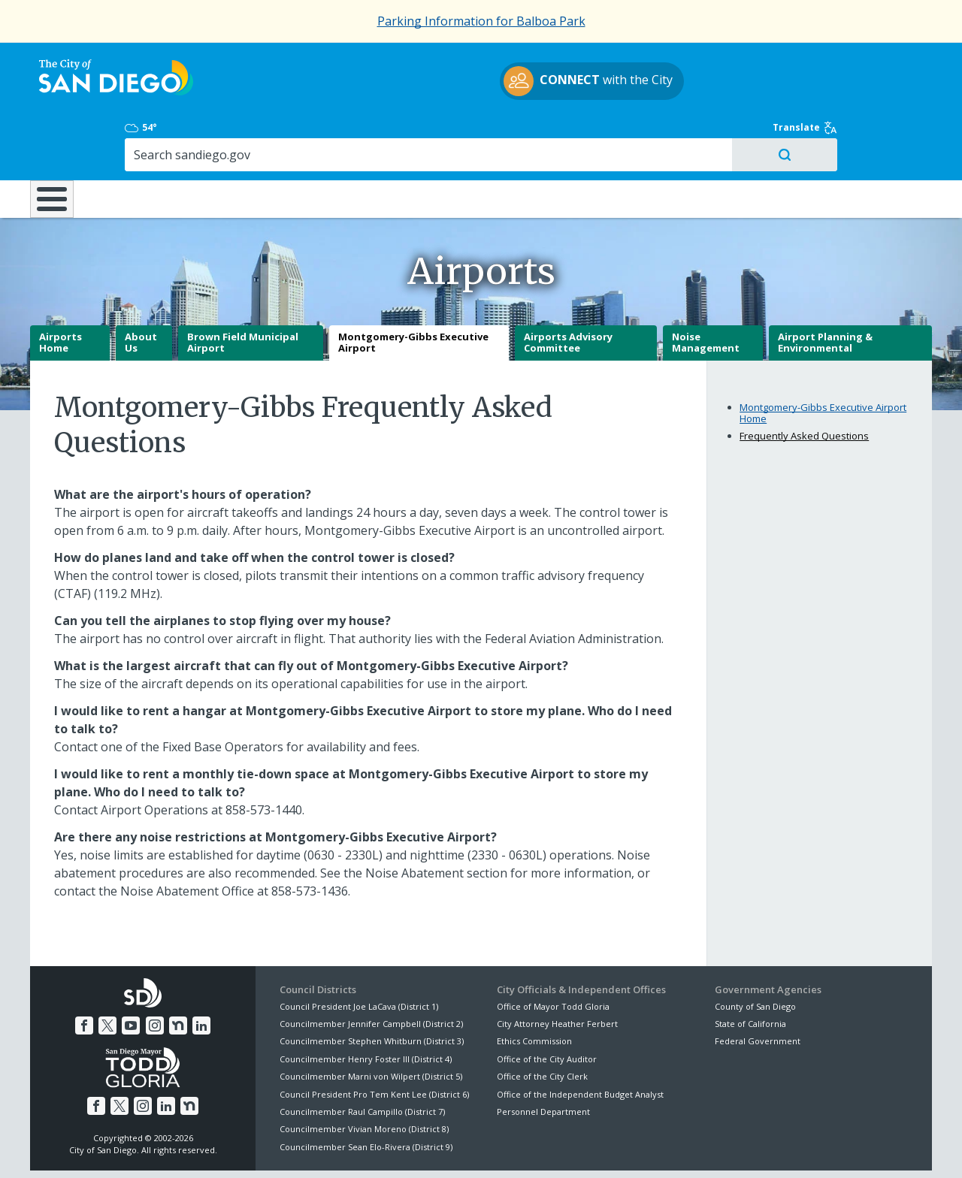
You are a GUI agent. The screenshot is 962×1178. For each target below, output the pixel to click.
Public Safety (710, 134)
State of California (750, 971)
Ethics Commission (534, 988)
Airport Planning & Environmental (825, 290)
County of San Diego (755, 953)
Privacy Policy (370, 1148)
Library (566, 134)
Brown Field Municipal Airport (242, 290)
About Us (141, 290)
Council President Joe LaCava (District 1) (359, 953)
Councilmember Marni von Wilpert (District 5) (371, 1023)
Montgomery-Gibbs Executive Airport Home (823, 360)
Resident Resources (292, 134)
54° (722, 61)
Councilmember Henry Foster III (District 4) (366, 1006)
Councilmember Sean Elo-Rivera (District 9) (366, 1094)
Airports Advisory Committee (568, 290)
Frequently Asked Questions (804, 383)
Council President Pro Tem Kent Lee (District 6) (374, 1041)
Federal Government (757, 988)
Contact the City (652, 1148)
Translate (899, 61)
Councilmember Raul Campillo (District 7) (362, 1059)
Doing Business (428, 134)
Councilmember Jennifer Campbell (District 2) (371, 971)
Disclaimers (293, 1148)
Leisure (157, 134)
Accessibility (449, 1148)
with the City (477, 83)
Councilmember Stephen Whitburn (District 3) (372, 988)
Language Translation (547, 1148)
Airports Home (60, 290)
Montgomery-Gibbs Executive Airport (413, 290)
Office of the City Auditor (547, 1006)
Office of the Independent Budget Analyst (580, 1041)
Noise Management (706, 290)
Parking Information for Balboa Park (481, 21)
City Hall (856, 134)
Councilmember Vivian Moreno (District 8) (364, 1076)
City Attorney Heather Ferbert (557, 971)
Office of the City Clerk (542, 1023)
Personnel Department (543, 1059)
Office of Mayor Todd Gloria (553, 953)
